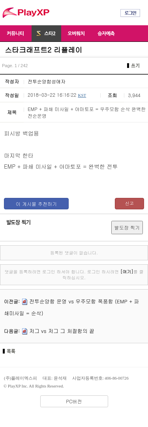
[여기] (126, 272)
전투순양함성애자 (47, 81)
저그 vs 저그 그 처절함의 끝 (61, 331)
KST (82, 95)
